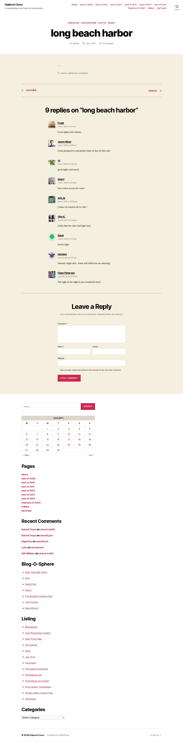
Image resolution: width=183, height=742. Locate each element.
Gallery (151, 8)
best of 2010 (101, 4)
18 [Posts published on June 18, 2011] (79, 439)
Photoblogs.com (34, 675)
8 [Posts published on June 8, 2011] (47, 434)
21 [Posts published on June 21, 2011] (37, 445)
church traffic (49, 529)
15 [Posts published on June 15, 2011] (48, 439)
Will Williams (29, 553)
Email (96, 347)
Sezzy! (28, 590)
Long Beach (83, 74)
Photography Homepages (39, 687)
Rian (77, 44)
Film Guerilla (32, 645)
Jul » (91, 455)
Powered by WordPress (59, 735)
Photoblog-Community (38, 669)
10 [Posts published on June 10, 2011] (69, 434)
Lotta (24, 547)
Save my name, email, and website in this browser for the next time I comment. (90, 370)
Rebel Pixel (31, 584)
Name (61, 347)
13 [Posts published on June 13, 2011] (27, 439)
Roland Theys (29, 529)
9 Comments (108, 44)
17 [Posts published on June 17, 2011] (69, 439)
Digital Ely (27, 541)
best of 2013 (145, 4)
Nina (27, 578)
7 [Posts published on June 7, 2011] (37, 434)
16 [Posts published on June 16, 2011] (58, 439)
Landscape (73, 23)
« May (26, 455)
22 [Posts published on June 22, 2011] (48, 445)
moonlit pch (48, 535)
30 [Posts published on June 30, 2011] (58, 450)
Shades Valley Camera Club (40, 693)
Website (61, 358)
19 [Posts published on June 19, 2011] (90, 439)
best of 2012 (131, 4)
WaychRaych (32, 608)
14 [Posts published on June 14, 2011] (37, 439)
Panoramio (31, 663)
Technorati (31, 699)
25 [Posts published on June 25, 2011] (79, 445)
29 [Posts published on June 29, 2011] (48, 450)
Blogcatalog (31, 627)
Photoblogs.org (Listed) (38, 681)
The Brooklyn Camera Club (40, 596)
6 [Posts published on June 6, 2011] (27, 434)
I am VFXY (31, 657)
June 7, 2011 (90, 44)
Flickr (28, 651)
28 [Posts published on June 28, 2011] (37, 450)
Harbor (64, 74)
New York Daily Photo (37, 572)
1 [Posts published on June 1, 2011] (47, 429)
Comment (62, 324)
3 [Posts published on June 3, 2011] (69, 429)
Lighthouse (72, 74)
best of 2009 (86, 4)
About (74, 4)
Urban (113, 23)
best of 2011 (116, 4)
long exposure (89, 23)
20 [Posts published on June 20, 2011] (27, 445)
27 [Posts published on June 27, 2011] (27, 450)
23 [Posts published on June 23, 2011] (58, 445)
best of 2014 (160, 4)
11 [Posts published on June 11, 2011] (79, 434)
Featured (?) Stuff (136, 8)
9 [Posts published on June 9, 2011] (58, 434)
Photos (103, 23)
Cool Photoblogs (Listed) (39, 633)
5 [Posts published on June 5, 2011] (89, 429)
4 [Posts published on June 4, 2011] (79, 429)
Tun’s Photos (32, 602)
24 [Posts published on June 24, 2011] (69, 445)
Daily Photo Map (34, 639)
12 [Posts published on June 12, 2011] (90, 434)
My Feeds (161, 8)
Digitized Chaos (15, 4)
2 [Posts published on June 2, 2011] (58, 429)
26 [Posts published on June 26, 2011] (90, 445)
